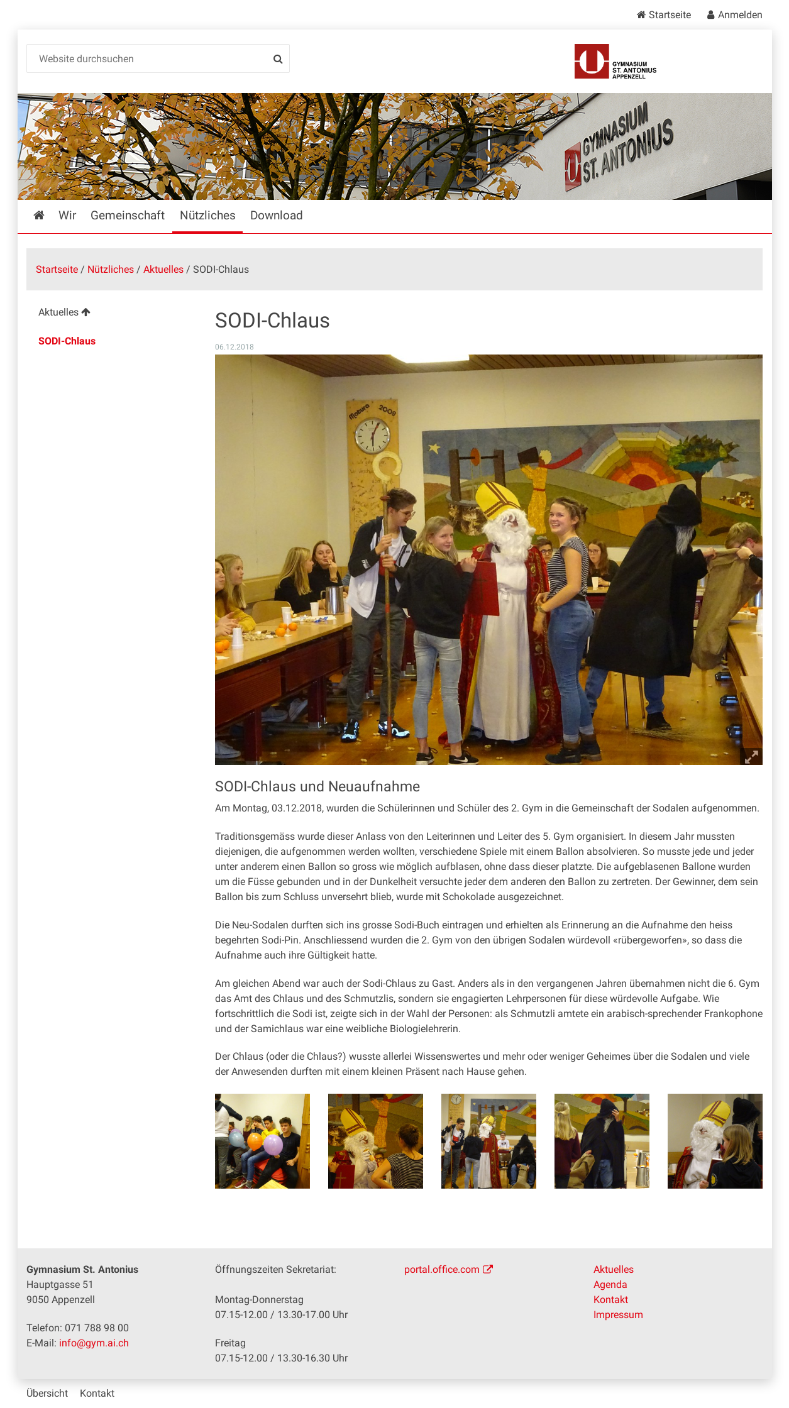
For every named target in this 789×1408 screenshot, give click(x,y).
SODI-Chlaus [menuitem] (67, 341)
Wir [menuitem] (67, 215)
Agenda (610, 1284)
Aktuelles (163, 269)
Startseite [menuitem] (48, 215)
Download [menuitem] (276, 215)
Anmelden (740, 15)
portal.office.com (442, 1269)
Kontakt (610, 1300)
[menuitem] (111, 314)
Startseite (670, 15)
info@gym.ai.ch (94, 1343)
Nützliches (110, 269)
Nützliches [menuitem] (208, 215)
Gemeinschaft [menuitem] (128, 215)
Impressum (618, 1315)
